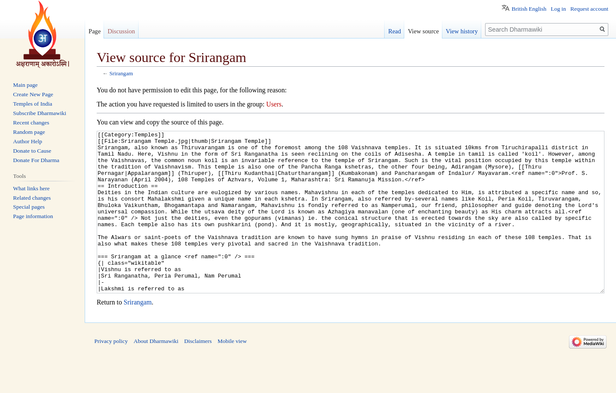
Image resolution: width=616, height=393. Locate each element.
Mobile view (232, 373)
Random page (29, 132)
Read (394, 31)
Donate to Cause (32, 151)
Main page (25, 85)
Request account (589, 9)
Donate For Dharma (36, 160)
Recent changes (31, 122)
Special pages (29, 207)
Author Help (27, 141)
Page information (33, 216)
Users (273, 104)
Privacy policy (111, 373)
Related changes (32, 198)
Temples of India (32, 103)
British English (529, 9)
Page (95, 31)
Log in (558, 9)
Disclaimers (197, 373)
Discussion (121, 31)
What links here (31, 188)
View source (423, 31)
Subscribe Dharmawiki (39, 113)
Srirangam (121, 73)
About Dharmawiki (155, 373)
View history (462, 31)
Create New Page (33, 94)
